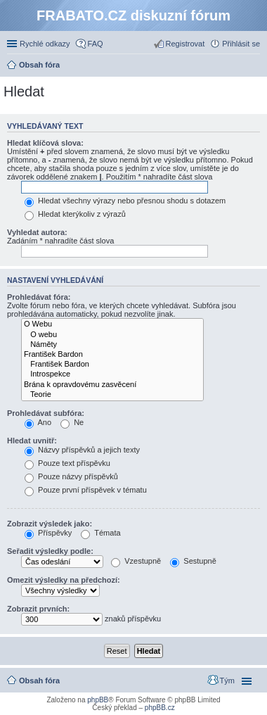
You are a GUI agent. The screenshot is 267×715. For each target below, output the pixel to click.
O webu (112, 335)
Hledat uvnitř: (32, 440)
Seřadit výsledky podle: (50, 551)
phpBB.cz (160, 707)
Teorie (112, 395)
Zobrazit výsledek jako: (49, 523)
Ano (38, 422)
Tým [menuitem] (227, 680)
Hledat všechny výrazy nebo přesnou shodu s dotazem (125, 200)
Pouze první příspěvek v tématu (86, 490)
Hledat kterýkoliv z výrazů (75, 214)
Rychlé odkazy (45, 43)
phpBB (97, 700)
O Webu (112, 324)
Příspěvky (48, 533)
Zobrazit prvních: (38, 609)
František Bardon (112, 355)
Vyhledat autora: (37, 232)
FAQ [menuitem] (95, 43)
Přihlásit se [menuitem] (241, 43)
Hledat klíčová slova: (45, 143)
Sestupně (193, 561)
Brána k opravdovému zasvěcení (112, 385)
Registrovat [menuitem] (185, 43)
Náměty (112, 345)
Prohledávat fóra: (38, 297)
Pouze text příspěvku (67, 463)
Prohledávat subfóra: (45, 413)
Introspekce (112, 374)
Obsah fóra (39, 680)
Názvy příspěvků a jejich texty (82, 449)
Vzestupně (136, 561)
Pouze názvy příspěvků (71, 476)
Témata (100, 533)
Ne (72, 422)
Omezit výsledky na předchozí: (63, 580)
